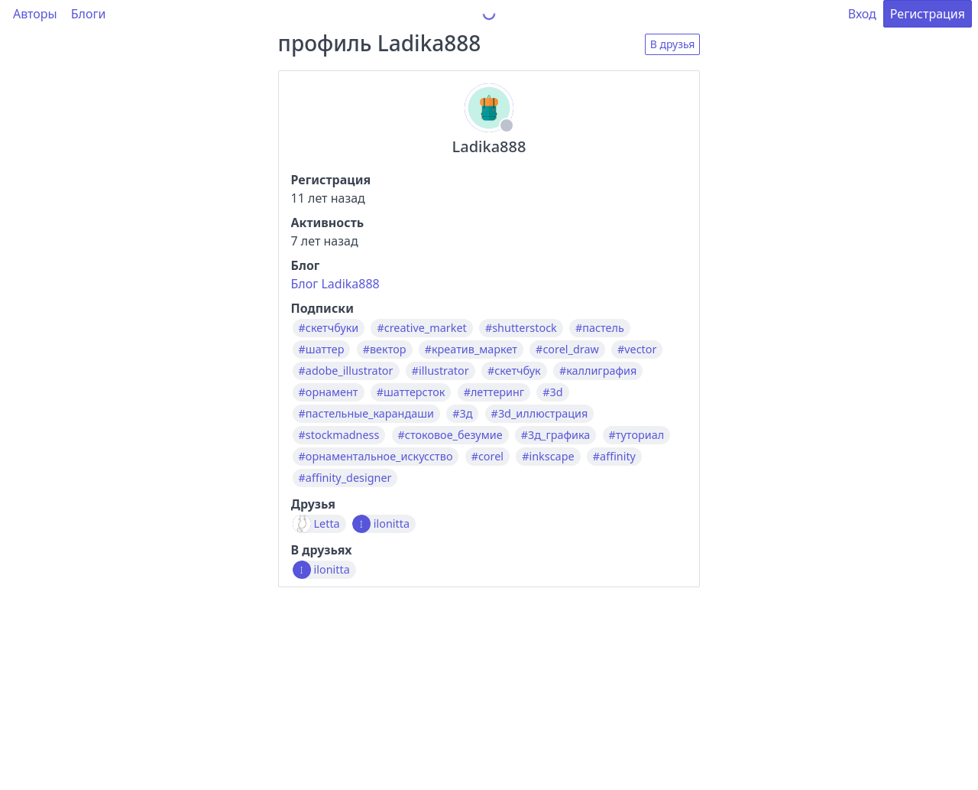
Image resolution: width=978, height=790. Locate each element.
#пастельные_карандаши (366, 414)
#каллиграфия (597, 371)
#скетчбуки (329, 328)
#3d (552, 392)
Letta (327, 524)
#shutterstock (521, 328)
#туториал (637, 435)
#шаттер (322, 349)
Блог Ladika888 (335, 283)
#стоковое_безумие (450, 435)
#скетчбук (514, 371)
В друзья (672, 44)
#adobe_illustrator (346, 371)
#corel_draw (567, 349)
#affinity (614, 456)
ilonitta (392, 524)
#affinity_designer (345, 478)
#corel (487, 456)
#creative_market (421, 328)
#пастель (599, 328)
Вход (862, 13)
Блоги (88, 13)
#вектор (384, 349)
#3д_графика (556, 435)
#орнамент (328, 392)
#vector (636, 349)
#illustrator (440, 371)
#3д (462, 414)
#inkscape (548, 456)
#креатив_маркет (471, 349)
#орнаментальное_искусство (376, 456)
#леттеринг (494, 392)
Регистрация (927, 13)
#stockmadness (339, 435)
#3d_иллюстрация (539, 414)
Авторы (35, 13)
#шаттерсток (411, 392)
